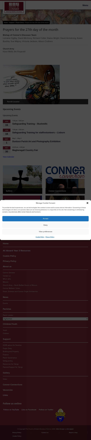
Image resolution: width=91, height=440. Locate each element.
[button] (87, 203)
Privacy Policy (50, 237)
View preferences (45, 231)
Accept (45, 218)
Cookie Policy (40, 237)
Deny (45, 225)
